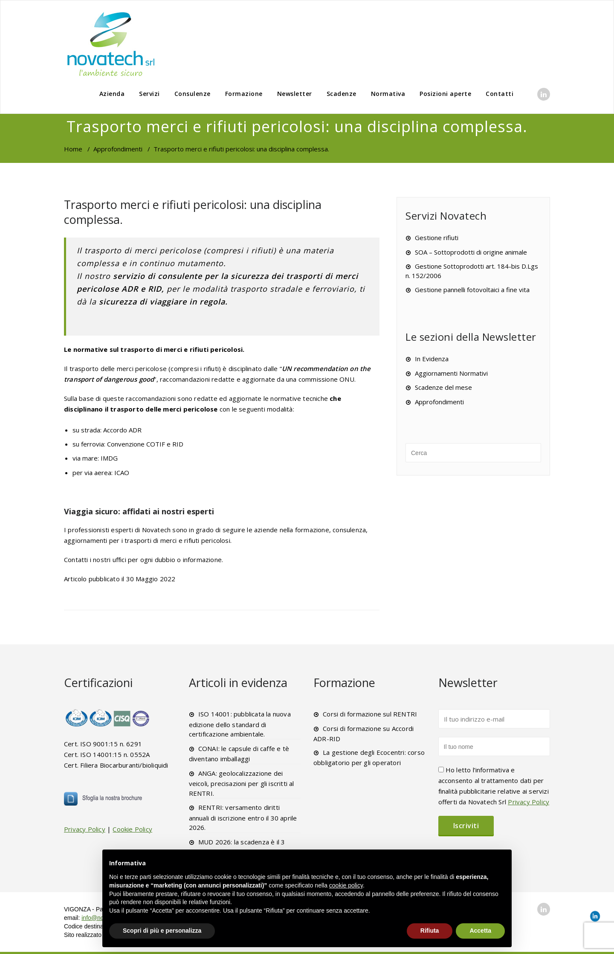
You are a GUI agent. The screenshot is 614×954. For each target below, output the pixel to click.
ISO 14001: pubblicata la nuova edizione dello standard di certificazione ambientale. (240, 724)
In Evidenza (432, 358)
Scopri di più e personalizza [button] (162, 930)
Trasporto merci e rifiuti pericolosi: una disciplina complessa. (192, 212)
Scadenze (341, 94)
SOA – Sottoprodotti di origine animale (471, 252)
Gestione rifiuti (436, 237)
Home (73, 149)
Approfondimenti (117, 149)
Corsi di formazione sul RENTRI (370, 714)
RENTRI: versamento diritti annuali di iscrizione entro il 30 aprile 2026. (243, 817)
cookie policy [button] (346, 885)
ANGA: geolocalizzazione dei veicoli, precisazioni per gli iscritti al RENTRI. (241, 783)
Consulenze (192, 94)
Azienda (112, 94)
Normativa (388, 94)
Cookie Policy (132, 829)
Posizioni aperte (445, 94)
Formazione (244, 94)
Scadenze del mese (443, 387)
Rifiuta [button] (429, 930)
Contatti (499, 94)
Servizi (149, 94)
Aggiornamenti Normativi (451, 373)
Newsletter (294, 94)
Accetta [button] (480, 930)
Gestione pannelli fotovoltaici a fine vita (472, 289)
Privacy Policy (84, 829)
